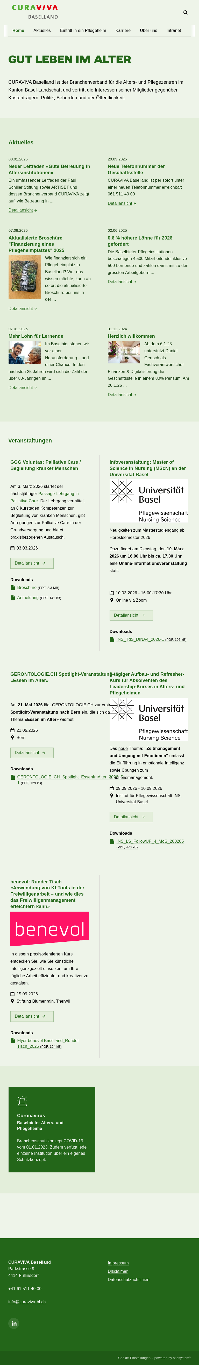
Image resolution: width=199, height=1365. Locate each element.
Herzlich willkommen (131, 340)
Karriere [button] (123, 30)
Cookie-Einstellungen (134, 1358)
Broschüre (38, 592)
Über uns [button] (148, 30)
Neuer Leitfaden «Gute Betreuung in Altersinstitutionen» (49, 169)
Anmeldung (39, 602)
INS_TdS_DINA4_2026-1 (152, 644)
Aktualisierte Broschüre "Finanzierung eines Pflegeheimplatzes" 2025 (36, 244)
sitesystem (182, 1358)
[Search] (185, 13)
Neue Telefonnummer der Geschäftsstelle (136, 169)
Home (18, 30)
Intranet (174, 30)
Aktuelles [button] (42, 30)
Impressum (118, 1263)
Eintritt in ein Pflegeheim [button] (83, 30)
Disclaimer (118, 1271)
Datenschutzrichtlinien (129, 1279)
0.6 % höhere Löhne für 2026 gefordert (140, 245)
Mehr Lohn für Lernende (36, 340)
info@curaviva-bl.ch (27, 1302)
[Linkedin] (13, 1323)
